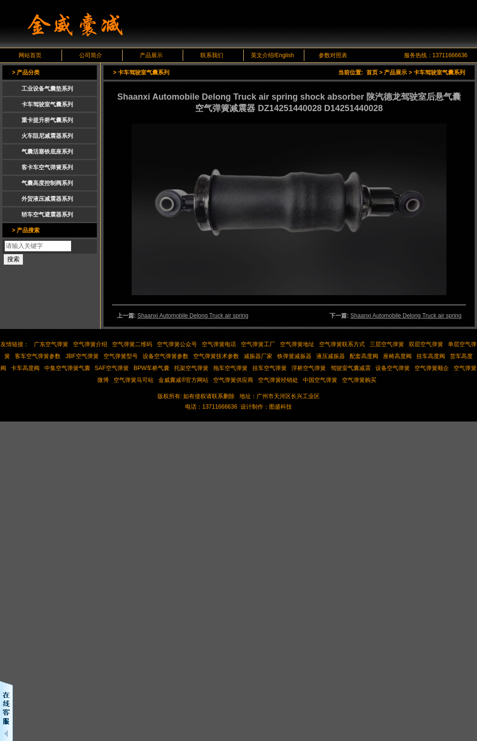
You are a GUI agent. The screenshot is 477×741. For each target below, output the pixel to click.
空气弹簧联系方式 (342, 344)
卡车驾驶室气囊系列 (439, 72)
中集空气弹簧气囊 (67, 368)
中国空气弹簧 (320, 380)
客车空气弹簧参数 (38, 356)
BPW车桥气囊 (151, 368)
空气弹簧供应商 (233, 380)
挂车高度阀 (430, 356)
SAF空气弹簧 (112, 368)
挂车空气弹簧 (269, 368)
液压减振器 (330, 356)
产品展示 (151, 55)
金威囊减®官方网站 (183, 380)
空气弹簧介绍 (90, 344)
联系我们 (211, 55)
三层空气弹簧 (387, 344)
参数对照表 (333, 55)
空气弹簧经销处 (278, 380)
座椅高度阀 (397, 356)
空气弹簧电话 (219, 344)
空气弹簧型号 (121, 356)
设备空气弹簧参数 (165, 356)
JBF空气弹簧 (81, 356)
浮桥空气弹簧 (308, 368)
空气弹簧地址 (297, 344)
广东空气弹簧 (51, 344)
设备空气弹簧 (392, 368)
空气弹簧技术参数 (216, 356)
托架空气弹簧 (191, 368)
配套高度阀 (364, 356)
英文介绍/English (272, 55)
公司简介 (90, 55)
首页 (372, 72)
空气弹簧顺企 (432, 368)
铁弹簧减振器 (294, 356)
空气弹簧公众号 (177, 344)
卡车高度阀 (25, 368)
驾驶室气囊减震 (351, 368)
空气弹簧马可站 (134, 380)
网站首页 (30, 55)
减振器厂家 (258, 356)
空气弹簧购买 (359, 380)
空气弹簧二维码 (132, 344)
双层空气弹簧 (426, 344)
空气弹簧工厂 (258, 344)
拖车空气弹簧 (230, 368)
